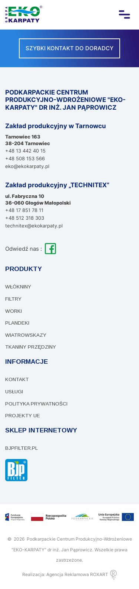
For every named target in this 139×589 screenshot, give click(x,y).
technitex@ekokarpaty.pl (34, 226)
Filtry (13, 299)
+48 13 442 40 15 (25, 151)
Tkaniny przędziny (30, 347)
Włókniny (18, 287)
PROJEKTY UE (22, 415)
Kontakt (17, 379)
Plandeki (17, 323)
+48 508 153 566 (25, 158)
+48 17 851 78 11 (24, 210)
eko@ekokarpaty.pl (27, 166)
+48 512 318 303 (24, 218)
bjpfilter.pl (21, 448)
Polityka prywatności (36, 404)
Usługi (14, 391)
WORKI (13, 311)
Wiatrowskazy (25, 335)
